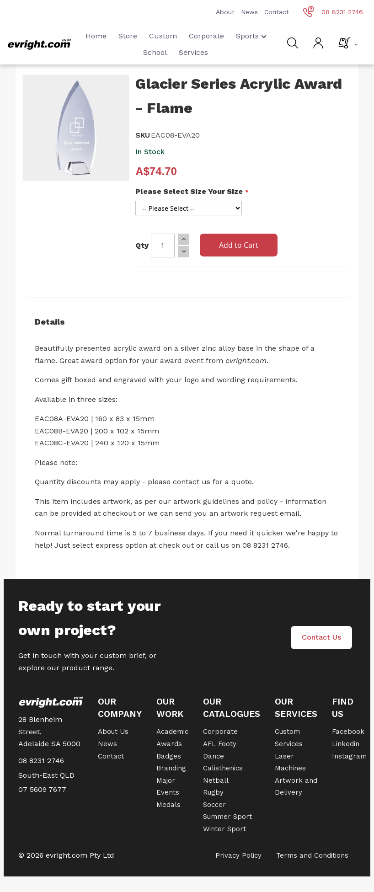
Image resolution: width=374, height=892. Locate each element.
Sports (251, 36)
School (155, 52)
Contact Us (321, 637)
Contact (276, 12)
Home (96, 36)
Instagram (349, 756)
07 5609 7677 (42, 789)
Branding (171, 768)
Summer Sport (227, 816)
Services (193, 52)
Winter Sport (224, 829)
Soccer (214, 805)
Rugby (213, 792)
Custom (163, 36)
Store (127, 36)
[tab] (187, 322)
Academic (172, 731)
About (225, 12)
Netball (216, 780)
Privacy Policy (238, 855)
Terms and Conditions (312, 855)
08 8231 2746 (333, 12)
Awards (169, 744)
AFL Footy (219, 744)
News (249, 12)
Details (50, 321)
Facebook (348, 731)
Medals (168, 805)
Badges (168, 756)
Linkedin (345, 744)
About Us (113, 731)
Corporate (206, 36)
